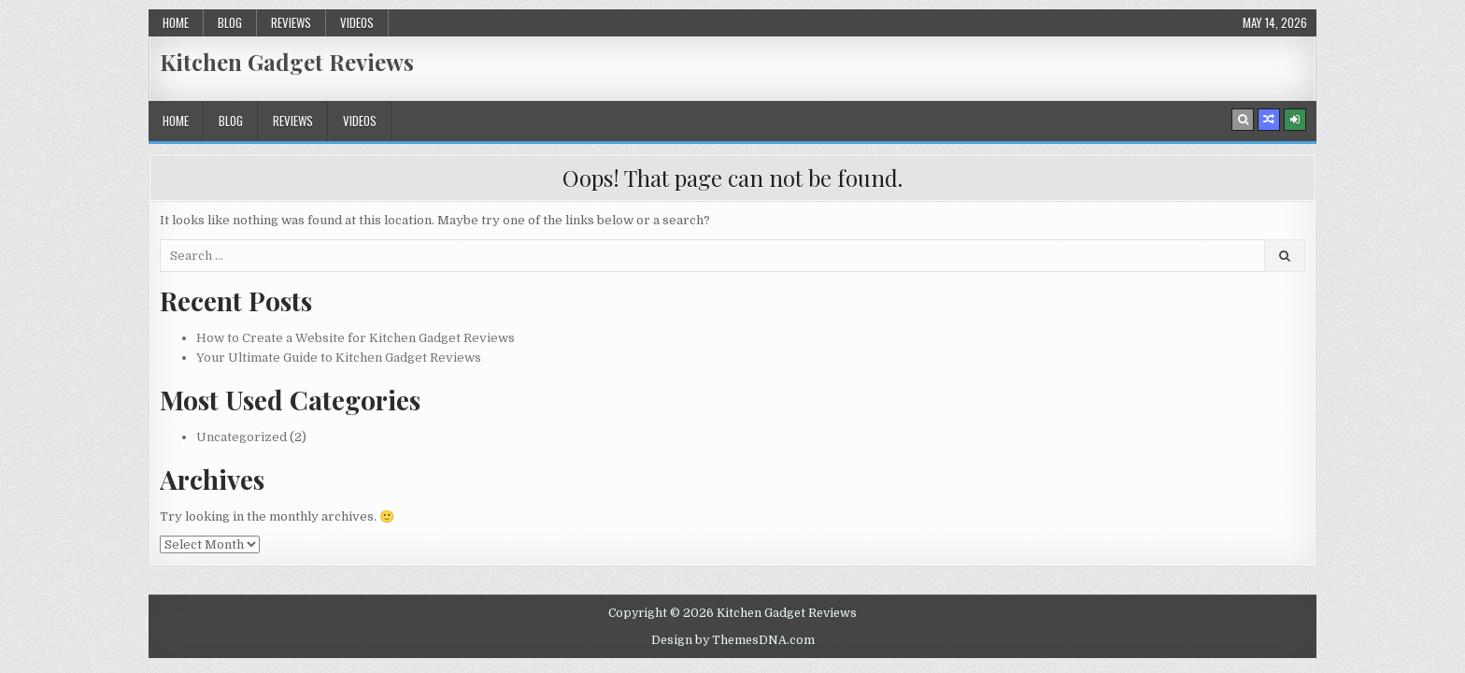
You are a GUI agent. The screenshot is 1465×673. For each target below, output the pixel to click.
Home (176, 22)
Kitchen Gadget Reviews (287, 62)
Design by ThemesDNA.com (733, 640)
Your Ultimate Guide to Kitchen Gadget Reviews (338, 358)
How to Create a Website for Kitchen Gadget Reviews (355, 338)
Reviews (291, 22)
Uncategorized (241, 437)
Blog (230, 22)
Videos (357, 22)
